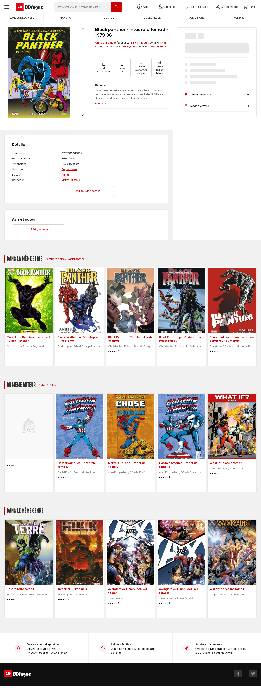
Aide (144, 6)
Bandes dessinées (22, 17)
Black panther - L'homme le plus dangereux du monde (232, 339)
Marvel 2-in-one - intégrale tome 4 (127, 465)
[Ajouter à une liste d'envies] (83, 30)
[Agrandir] (83, 115)
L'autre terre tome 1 (20, 589)
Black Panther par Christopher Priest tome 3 (180, 339)
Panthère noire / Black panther (64, 259)
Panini (65, 174)
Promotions (196, 17)
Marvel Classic (71, 180)
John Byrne (127, 46)
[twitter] (253, 673)
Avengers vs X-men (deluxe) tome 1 (127, 591)
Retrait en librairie (217, 94)
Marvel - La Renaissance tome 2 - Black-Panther (28, 339)
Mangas (65, 17)
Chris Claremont (105, 42)
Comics (108, 17)
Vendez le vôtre (217, 106)
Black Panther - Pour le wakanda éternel (130, 339)
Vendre (239, 17)
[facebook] (238, 673)
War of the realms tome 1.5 (228, 589)
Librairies (168, 6)
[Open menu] (6, 7)
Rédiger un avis (38, 229)
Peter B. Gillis (157, 46)
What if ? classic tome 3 (226, 463)
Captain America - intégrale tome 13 (178, 465)
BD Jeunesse (152, 17)
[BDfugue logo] (29, 7)
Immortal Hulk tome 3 (72, 589)
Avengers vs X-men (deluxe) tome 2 (178, 591)
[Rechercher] (116, 7)
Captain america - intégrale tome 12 (77, 465)
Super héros (69, 169)
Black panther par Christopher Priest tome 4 (79, 339)
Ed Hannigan (139, 42)
